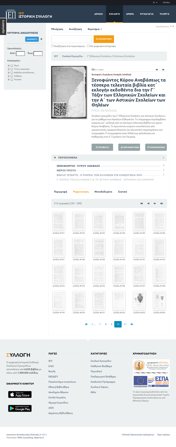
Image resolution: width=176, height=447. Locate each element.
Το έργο (164, 14)
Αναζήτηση (75, 29)
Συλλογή (114, 14)
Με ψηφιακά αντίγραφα (101, 46)
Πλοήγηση (57, 29)
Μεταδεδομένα (103, 191)
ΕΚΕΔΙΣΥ (53, 376)
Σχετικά (122, 191)
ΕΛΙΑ (51, 366)
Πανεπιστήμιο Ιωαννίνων (62, 381)
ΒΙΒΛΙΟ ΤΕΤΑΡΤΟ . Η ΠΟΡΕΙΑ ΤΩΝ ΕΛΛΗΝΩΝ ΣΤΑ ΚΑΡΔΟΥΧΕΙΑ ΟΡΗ (99, 175)
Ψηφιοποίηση (81, 191)
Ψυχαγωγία (146, 14)
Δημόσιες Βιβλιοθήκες (60, 413)
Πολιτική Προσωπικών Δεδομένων (138, 434)
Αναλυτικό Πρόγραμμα (103, 381)
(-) (173, 26)
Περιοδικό (96, 371)
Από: (12, 53)
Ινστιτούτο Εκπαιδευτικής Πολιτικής (22, 434)
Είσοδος (166, 2)
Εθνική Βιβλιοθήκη (58, 387)
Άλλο (93, 392)
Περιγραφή (60, 191)
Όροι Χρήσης (163, 434)
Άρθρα (130, 14)
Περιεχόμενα (67, 157)
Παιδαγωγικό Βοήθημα (103, 376)
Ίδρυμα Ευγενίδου (58, 402)
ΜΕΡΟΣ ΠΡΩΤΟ (66, 170)
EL (155, 2)
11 (125, 324)
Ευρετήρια (95, 29)
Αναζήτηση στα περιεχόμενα (68, 46)
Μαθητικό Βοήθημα (101, 366)
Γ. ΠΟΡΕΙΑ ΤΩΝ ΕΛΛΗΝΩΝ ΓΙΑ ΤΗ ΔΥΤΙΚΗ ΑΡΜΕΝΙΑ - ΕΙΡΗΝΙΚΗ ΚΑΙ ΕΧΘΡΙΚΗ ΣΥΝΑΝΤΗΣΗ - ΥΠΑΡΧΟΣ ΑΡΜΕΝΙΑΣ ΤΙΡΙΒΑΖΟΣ (105, 181)
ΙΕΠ (56, 56)
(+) (171, 26)
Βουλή (51, 371)
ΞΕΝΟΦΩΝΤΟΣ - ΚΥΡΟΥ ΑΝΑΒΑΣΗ (78, 165)
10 (118, 324)
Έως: (30, 53)
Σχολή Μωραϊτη (57, 397)
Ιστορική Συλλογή (35, 14)
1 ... (93, 324)
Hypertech (39, 437)
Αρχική (98, 14)
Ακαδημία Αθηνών (58, 392)
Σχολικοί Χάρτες (99, 387)
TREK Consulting (25, 437)
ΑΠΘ (51, 407)
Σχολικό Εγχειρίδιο (72, 56)
